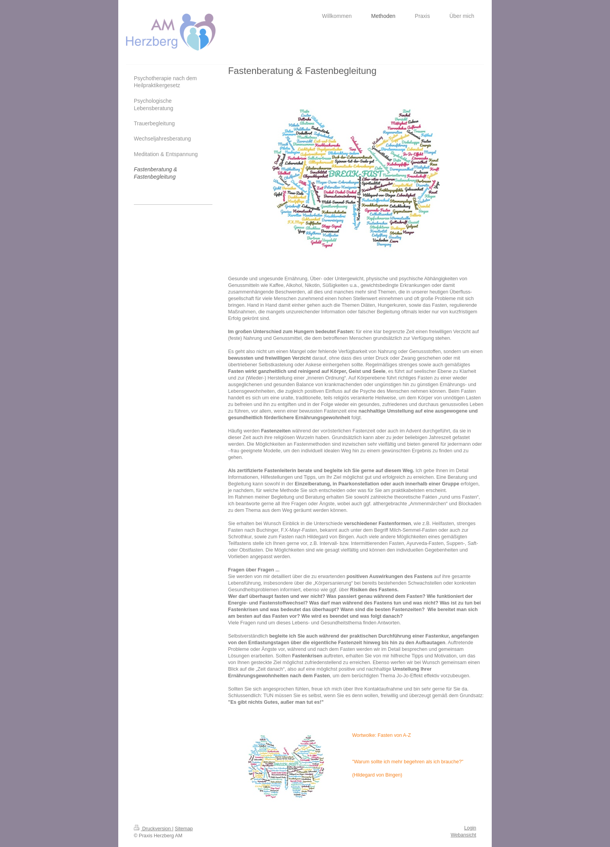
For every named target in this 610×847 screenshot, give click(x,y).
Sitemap (184, 828)
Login (470, 828)
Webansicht (463, 835)
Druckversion (153, 828)
